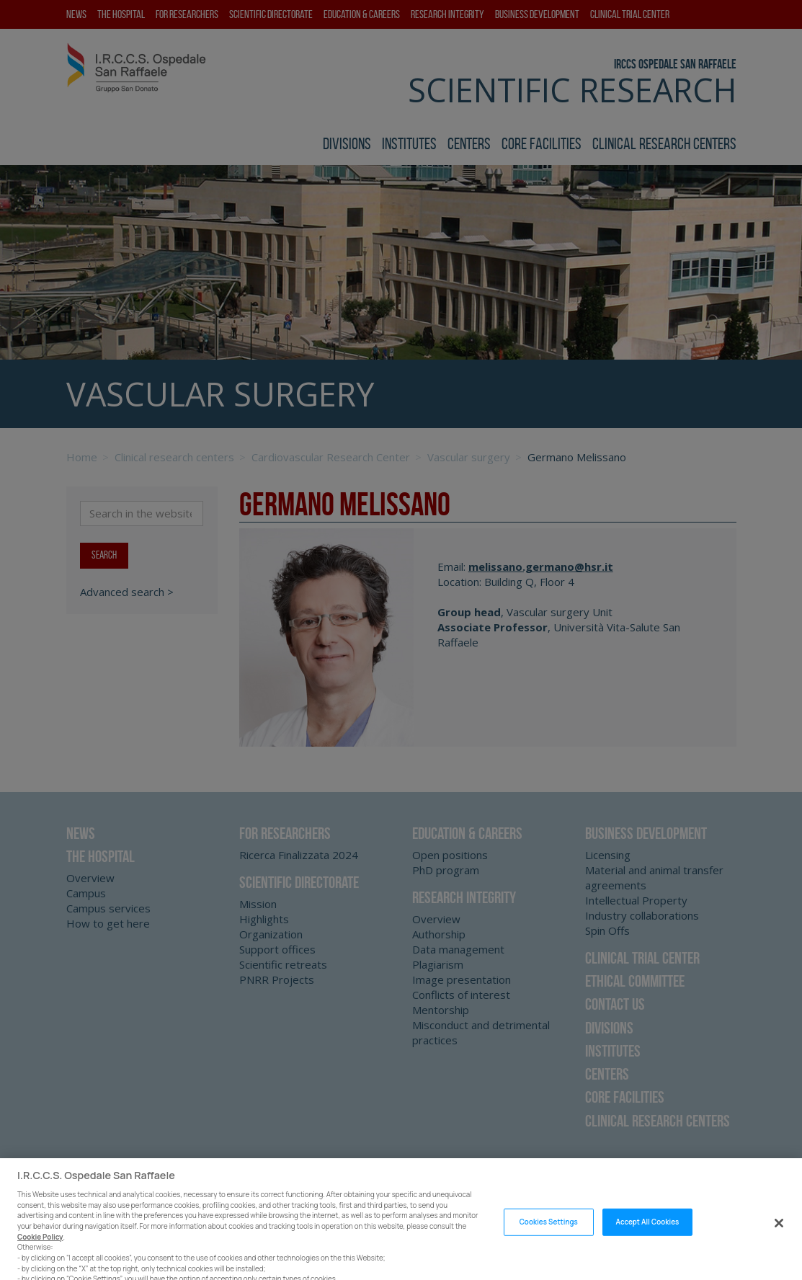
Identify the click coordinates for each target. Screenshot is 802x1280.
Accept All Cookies (647, 1233)
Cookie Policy (40, 1248)
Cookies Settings (549, 1233)
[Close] (779, 1234)
